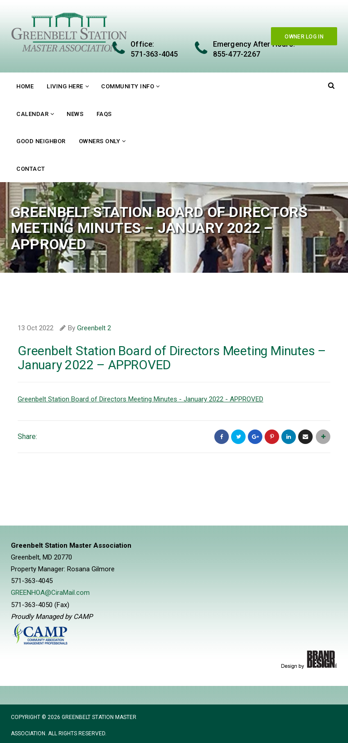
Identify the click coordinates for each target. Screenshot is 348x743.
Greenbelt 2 (94, 328)
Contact (30, 168)
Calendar (32, 114)
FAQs (104, 114)
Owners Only (100, 141)
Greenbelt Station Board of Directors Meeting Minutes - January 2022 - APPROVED (140, 399)
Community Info (127, 86)
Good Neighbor (41, 141)
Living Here (65, 86)
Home (25, 86)
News (75, 114)
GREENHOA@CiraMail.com (50, 592)
